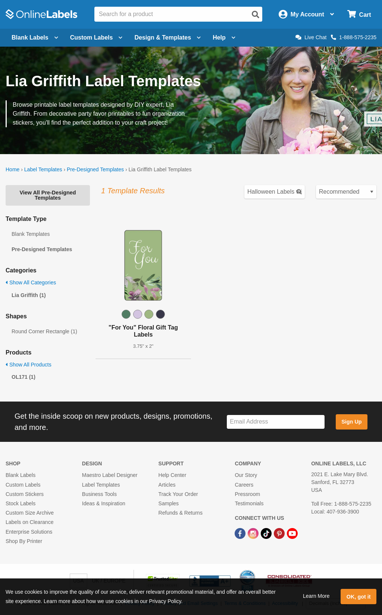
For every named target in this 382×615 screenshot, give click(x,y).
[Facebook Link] (241, 533)
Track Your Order (178, 494)
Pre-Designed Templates (95, 169)
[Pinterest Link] (280, 533)
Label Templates (43, 169)
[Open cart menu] (359, 14)
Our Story (246, 475)
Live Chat (310, 37)
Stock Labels (20, 503)
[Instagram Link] (254, 533)
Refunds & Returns (181, 513)
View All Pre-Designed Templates (47, 195)
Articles (167, 485)
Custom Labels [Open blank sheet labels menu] (96, 37)
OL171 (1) (23, 377)
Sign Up (351, 422)
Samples (169, 503)
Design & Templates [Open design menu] (167, 37)
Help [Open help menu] (224, 37)
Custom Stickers (25, 494)
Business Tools (99, 494)
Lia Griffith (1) (29, 295)
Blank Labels (20, 475)
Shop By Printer (24, 541)
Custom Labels (23, 485)
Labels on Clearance (29, 522)
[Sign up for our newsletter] (276, 422)
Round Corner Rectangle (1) (44, 331)
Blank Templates (31, 234)
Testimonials (249, 503)
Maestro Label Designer (110, 475)
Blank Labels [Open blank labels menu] (35, 37)
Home (12, 169)
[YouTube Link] (292, 533)
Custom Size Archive (30, 513)
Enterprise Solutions (29, 532)
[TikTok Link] (267, 533)
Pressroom (247, 494)
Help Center (173, 475)
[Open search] (255, 14)
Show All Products (28, 365)
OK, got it (359, 597)
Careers (244, 485)
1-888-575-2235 (353, 37)
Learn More (316, 596)
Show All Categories (31, 282)
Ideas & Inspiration (103, 503)
